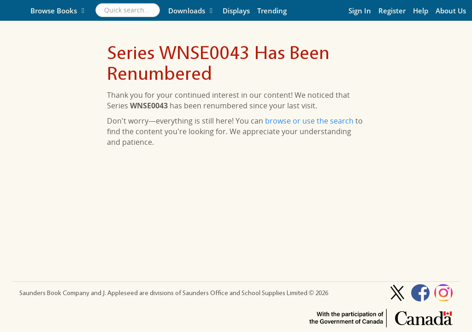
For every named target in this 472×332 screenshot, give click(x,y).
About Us (451, 10)
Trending (272, 10)
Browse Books (58, 10)
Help (420, 10)
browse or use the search (309, 121)
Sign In (359, 10)
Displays (236, 10)
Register (392, 10)
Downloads (191, 10)
